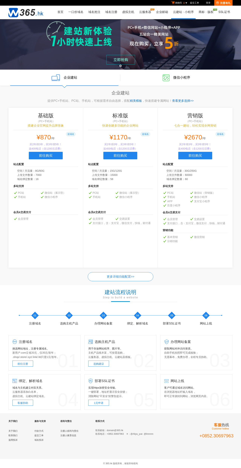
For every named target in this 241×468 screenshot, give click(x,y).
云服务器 (146, 11)
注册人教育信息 (68, 435)
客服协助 (23, 402)
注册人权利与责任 (69, 431)
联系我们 (13, 435)
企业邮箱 (162, 12)
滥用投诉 (13, 440)
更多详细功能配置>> (120, 276)
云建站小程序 (183, 12)
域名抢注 (94, 12)
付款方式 (38, 431)
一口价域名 (75, 12)
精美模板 (136, 100)
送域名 (70, 134)
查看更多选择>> (183, 100)
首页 (60, 12)
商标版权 (207, 11)
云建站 (119, 357)
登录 (208, 3)
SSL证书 (224, 12)
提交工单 (194, 3)
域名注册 (111, 12)
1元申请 (98, 402)
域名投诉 (38, 440)
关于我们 (13, 431)
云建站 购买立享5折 (120, 44)
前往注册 (23, 363)
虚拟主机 (128, 12)
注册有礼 (223, 3)
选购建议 (98, 363)
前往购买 (46, 155)
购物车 (179, 3)
